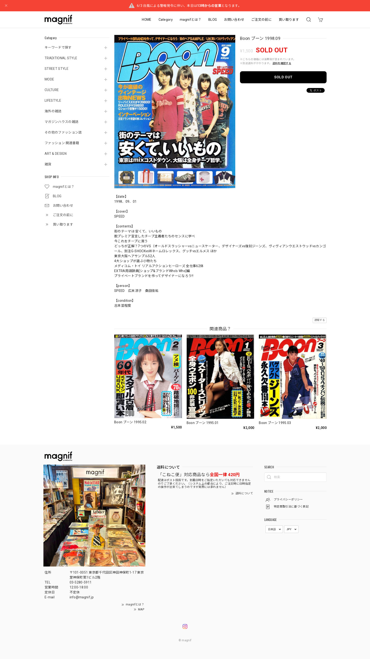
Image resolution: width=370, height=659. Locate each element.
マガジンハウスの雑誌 (61, 122)
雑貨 (48, 164)
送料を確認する (282, 63)
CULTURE (52, 90)
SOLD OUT (283, 77)
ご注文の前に (261, 19)
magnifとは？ (190, 19)
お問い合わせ (234, 19)
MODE (49, 79)
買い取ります (289, 19)
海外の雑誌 (53, 111)
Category (166, 19)
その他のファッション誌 (63, 132)
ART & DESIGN (56, 153)
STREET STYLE (56, 69)
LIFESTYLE (53, 100)
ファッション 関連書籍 (62, 143)
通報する (319, 320)
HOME (146, 19)
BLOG (212, 19)
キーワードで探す (58, 47)
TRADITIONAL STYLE (61, 58)
